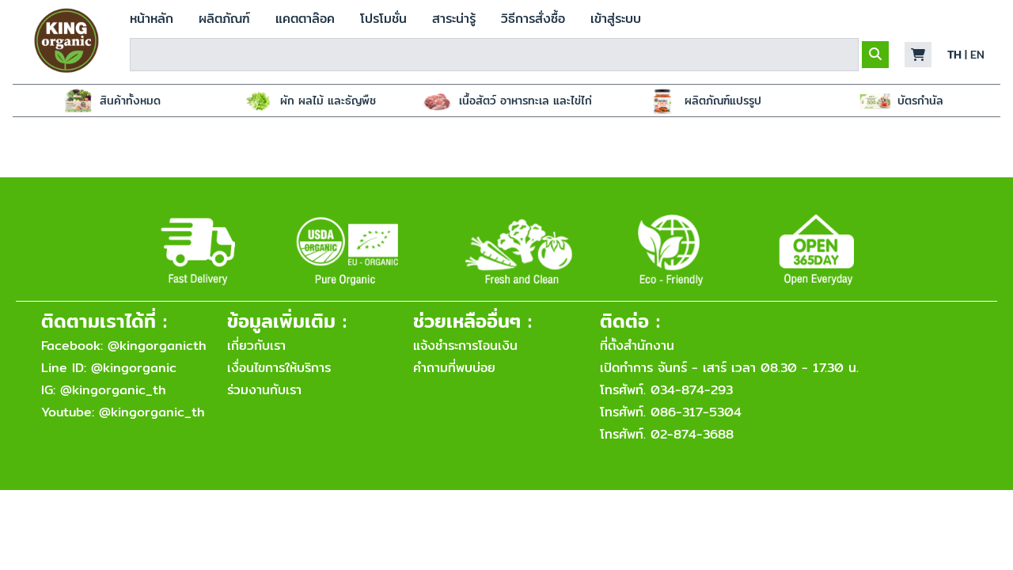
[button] (918, 54)
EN (977, 55)
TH (954, 55)
